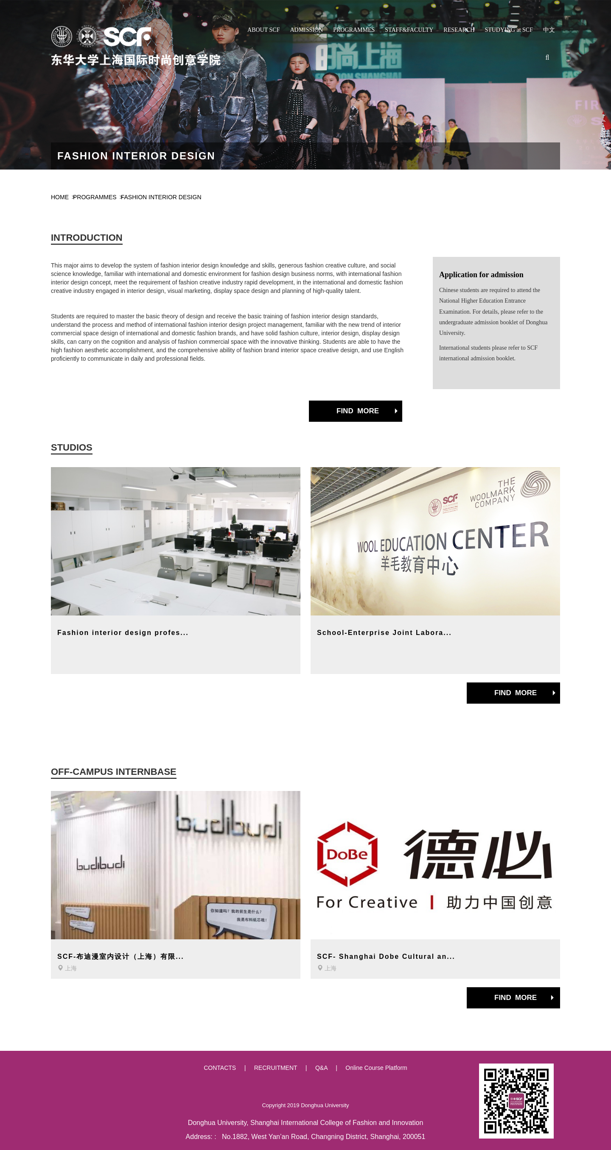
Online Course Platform (376, 1067)
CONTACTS (220, 1067)
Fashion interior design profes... (123, 632)
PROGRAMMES (95, 197)
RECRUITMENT (275, 1067)
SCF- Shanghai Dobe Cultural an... (386, 956)
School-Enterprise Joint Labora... (384, 632)
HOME (60, 197)
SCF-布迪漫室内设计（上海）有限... (120, 956)
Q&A (321, 1067)
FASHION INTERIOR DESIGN (161, 197)
